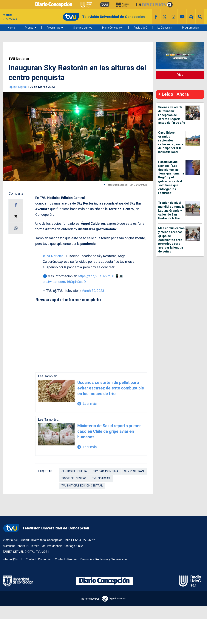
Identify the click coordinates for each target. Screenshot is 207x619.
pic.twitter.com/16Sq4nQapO (64, 282)
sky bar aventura (105, 471)
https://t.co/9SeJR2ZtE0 (96, 276)
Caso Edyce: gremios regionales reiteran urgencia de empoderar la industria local (170, 142)
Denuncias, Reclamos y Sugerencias (104, 559)
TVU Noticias (18, 59)
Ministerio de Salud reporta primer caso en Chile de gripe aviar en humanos (109, 431)
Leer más (87, 404)
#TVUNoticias (53, 256)
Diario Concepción (112, 27)
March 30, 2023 (92, 291)
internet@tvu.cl (12, 559)
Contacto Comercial (38, 559)
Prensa (29, 27)
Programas (53, 27)
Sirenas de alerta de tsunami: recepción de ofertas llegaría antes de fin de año (171, 114)
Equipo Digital (17, 87)
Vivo (180, 74)
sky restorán (134, 471)
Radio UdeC (140, 27)
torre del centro (73, 478)
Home (11, 27)
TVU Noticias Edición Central (82, 485)
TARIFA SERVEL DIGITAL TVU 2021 (26, 551)
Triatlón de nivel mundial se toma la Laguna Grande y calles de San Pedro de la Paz (171, 210)
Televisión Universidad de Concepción (46, 528)
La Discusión (164, 27)
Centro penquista (74, 471)
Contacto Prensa (66, 559)
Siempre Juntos (82, 27)
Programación (190, 27)
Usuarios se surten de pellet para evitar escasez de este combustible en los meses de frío (110, 388)
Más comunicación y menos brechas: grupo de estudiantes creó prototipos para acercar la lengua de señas (171, 239)
